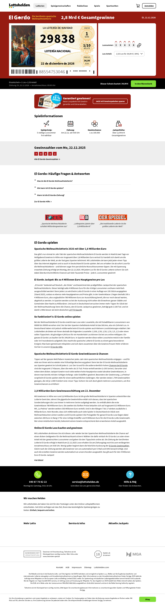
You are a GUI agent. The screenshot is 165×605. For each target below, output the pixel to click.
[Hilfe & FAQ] (130, 479)
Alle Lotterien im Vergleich (35, 550)
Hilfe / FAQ (73, 528)
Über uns (72, 533)
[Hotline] (38, 479)
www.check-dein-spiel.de (51, 577)
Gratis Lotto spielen (32, 556)
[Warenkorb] (138, 5)
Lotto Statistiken (31, 533)
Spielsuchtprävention (78, 550)
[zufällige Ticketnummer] (139, 45)
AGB (67, 588)
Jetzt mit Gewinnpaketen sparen (110, 101)
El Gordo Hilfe (56, 347)
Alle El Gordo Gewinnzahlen (46, 159)
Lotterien (40, 5)
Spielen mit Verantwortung (32, 575)
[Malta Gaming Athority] (134, 575)
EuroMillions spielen (117, 554)
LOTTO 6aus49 (75, 310)
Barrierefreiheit (75, 561)
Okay (147, 599)
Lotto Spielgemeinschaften (35, 545)
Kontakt (72, 545)
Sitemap (87, 588)
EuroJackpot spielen (117, 543)
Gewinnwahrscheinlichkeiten (36, 539)
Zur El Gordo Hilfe (42, 201)
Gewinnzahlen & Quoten (34, 528)
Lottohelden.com (101, 588)
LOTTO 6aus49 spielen (118, 531)
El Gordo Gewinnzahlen (119, 445)
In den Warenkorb (143, 83)
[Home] (21, 5)
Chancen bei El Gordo (118, 365)
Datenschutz (74, 556)
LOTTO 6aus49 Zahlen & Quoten (122, 534)
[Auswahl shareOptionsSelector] (129, 53)
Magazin (72, 539)
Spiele (97, 5)
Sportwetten (112, 5)
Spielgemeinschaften (61, 5)
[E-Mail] (85, 479)
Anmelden (149, 6)
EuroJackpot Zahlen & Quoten (122, 546)
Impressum (77, 588)
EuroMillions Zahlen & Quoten (122, 558)
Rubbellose (82, 5)
